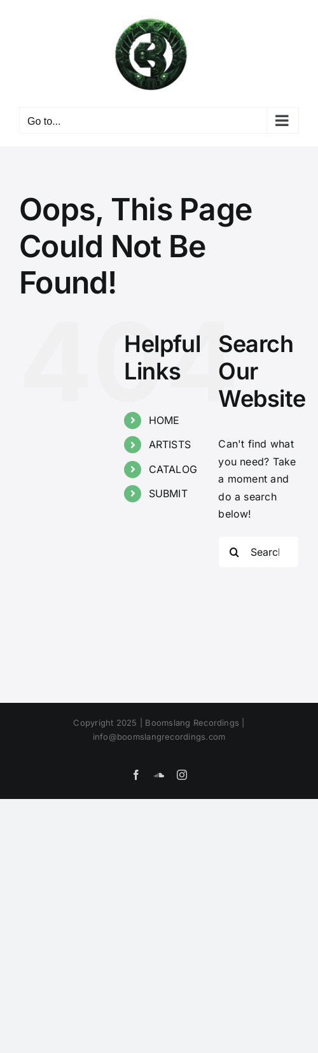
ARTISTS (170, 444)
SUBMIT (168, 493)
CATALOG (173, 469)
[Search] (234, 552)
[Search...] (258, 552)
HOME (164, 420)
